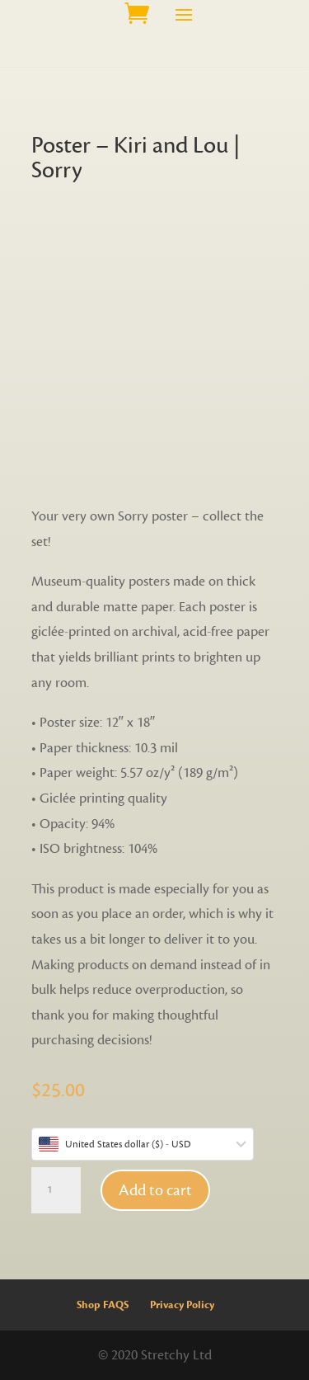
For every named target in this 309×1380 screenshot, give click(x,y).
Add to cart (155, 1190)
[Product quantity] (56, 1190)
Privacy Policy (182, 1305)
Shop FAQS (103, 1305)
